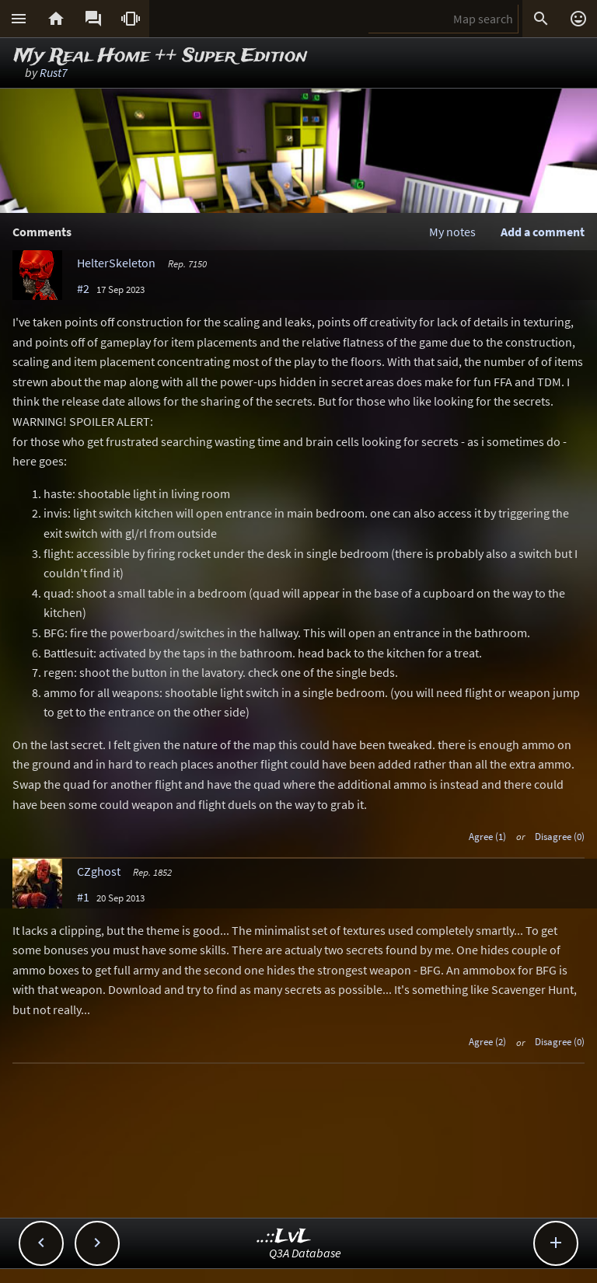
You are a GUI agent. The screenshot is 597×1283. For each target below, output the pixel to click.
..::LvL (284, 1236)
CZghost (98, 871)
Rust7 (54, 72)
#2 (83, 288)
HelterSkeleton (116, 262)
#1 (83, 897)
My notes (452, 231)
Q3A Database (305, 1252)
